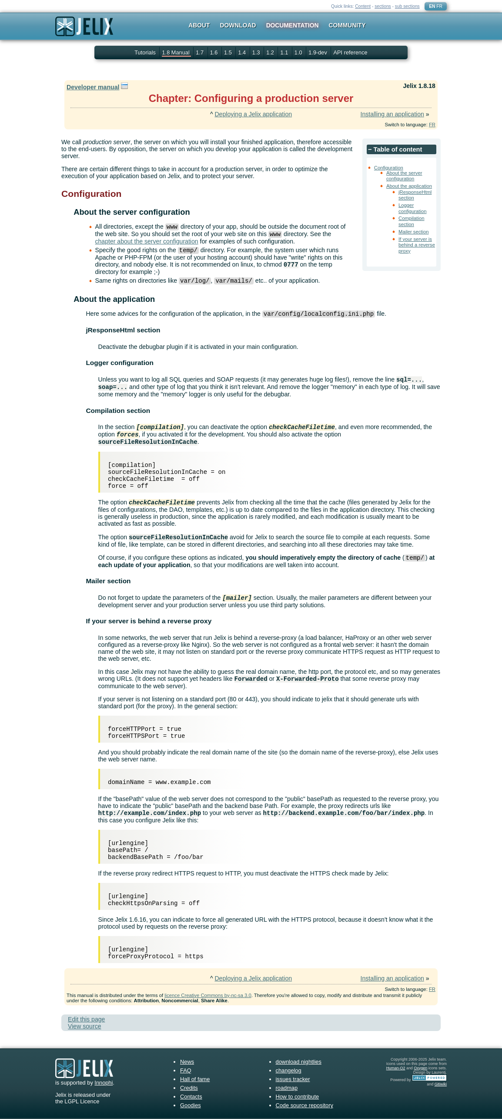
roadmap (287, 1088)
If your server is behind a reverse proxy (416, 245)
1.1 (284, 52)
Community (347, 25)
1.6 (214, 52)
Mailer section (413, 231)
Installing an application (392, 114)
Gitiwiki (441, 1084)
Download (238, 25)
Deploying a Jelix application (253, 114)
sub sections (407, 6)
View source (84, 1026)
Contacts (191, 1096)
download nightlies (298, 1061)
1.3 (256, 52)
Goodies (190, 1105)
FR (439, 6)
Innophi (103, 1082)
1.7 (200, 52)
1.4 (242, 52)
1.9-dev (318, 52)
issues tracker (293, 1079)
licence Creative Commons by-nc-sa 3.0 (207, 995)
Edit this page (86, 1019)
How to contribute (297, 1096)
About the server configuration (404, 176)
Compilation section (411, 221)
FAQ (185, 1070)
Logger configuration (412, 208)
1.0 (299, 52)
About (199, 25)
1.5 (228, 52)
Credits (189, 1088)
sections (383, 6)
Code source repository (304, 1105)
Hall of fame (195, 1079)
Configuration (388, 167)
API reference (350, 52)
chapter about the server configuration (146, 241)
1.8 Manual (176, 52)
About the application (409, 186)
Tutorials (145, 52)
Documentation (292, 25)
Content (363, 6)
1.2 (270, 52)
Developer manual (93, 87)
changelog (288, 1070)
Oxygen (420, 1068)
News (187, 1061)
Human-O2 (395, 1068)
